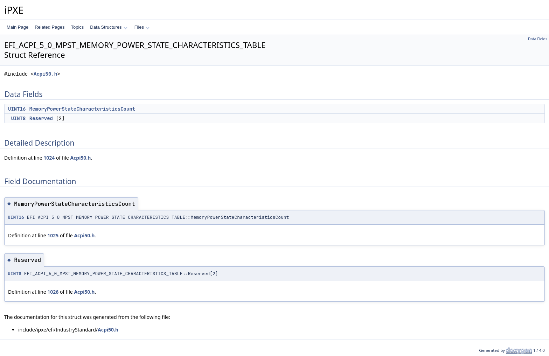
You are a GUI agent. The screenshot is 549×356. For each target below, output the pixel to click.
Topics (77, 27)
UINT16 (17, 109)
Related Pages (49, 27)
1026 (52, 291)
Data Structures (108, 27)
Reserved (41, 118)
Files (142, 27)
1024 (49, 157)
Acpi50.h (45, 74)
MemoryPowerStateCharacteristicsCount (82, 109)
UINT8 (18, 118)
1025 (52, 235)
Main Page (17, 27)
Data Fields (537, 38)
